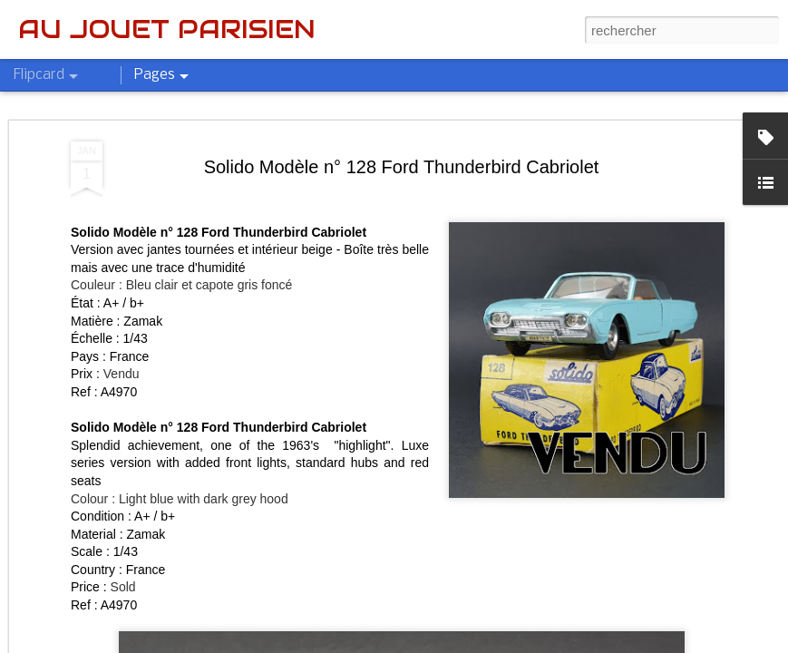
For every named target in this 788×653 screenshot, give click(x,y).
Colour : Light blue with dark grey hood (179, 499)
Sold (123, 587)
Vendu (121, 373)
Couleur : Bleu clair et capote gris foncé (181, 285)
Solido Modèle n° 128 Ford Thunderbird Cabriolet (401, 167)
